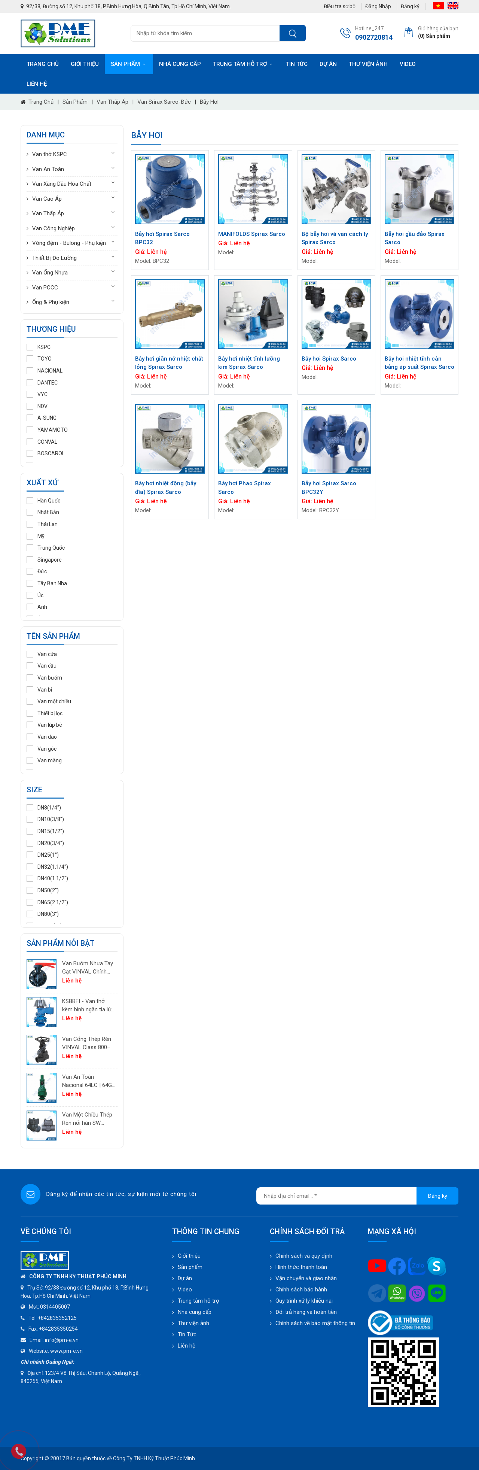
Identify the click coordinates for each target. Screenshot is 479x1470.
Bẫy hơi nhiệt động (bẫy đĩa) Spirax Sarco (165, 487)
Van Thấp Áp (112, 101)
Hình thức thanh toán (301, 1267)
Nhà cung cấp (180, 64)
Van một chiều (49, 701)
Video (408, 64)
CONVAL (42, 442)
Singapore (44, 560)
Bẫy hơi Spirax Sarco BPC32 (162, 238)
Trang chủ (43, 64)
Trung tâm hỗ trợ (243, 64)
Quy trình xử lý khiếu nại (304, 1300)
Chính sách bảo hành (301, 1289)
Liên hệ (37, 84)
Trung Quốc (46, 548)
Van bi (39, 690)
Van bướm (44, 678)
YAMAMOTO (47, 430)
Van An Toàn (48, 169)
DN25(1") (43, 855)
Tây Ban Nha (47, 583)
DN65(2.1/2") (47, 902)
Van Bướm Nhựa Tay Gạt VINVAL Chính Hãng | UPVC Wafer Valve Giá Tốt (87, 968)
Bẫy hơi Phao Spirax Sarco (244, 487)
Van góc (42, 749)
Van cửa (42, 654)
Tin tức (297, 64)
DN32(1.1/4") (47, 867)
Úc (35, 595)
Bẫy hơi (209, 101)
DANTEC (42, 383)
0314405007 (55, 1307)
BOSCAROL (46, 453)
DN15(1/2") (45, 831)
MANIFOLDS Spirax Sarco (251, 234)
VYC (37, 394)
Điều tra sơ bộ (340, 6)
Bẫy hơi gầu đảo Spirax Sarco (415, 238)
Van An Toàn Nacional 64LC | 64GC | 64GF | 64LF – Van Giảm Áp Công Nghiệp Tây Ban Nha (89, 1081)
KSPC (39, 347)
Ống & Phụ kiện (50, 302)
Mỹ (36, 536)
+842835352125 (57, 1318)
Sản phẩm (129, 64)
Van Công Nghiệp (53, 228)
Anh (37, 607)
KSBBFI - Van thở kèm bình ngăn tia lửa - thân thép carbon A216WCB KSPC (88, 1006)
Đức (37, 571)
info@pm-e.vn (62, 1340)
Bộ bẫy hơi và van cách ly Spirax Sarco (335, 238)
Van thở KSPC (49, 154)
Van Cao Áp (47, 198)
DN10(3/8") (45, 819)
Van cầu (42, 666)
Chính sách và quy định (303, 1255)
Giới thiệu (85, 64)
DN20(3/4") (45, 843)
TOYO (39, 359)
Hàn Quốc (43, 501)
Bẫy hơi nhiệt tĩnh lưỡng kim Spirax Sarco (249, 363)
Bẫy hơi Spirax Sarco (329, 358)
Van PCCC (45, 287)
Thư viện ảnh (368, 64)
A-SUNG (42, 418)
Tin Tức (187, 1334)
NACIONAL (44, 371)
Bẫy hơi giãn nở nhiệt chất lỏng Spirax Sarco (169, 363)
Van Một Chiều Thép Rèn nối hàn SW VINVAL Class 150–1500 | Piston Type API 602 (87, 1119)
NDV (37, 406)
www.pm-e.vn (66, 1351)
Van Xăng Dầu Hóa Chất (61, 183)
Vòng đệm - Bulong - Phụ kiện (69, 243)
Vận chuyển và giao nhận (306, 1278)
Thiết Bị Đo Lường (54, 258)
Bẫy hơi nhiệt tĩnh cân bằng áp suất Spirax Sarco (419, 363)
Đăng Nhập (378, 6)
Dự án (328, 64)
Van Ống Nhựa (50, 272)
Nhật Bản (43, 512)
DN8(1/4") (44, 808)
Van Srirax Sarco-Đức (164, 101)
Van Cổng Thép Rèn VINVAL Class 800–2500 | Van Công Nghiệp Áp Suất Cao (87, 1044)
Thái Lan (42, 524)
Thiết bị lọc (44, 713)
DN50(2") (43, 890)
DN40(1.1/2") (47, 878)
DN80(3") (43, 914)
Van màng (44, 760)
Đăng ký (410, 6)
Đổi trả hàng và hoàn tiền (306, 1312)
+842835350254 (58, 1329)
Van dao (42, 737)
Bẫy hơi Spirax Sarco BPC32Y (329, 487)
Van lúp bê (44, 725)
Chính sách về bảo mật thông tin (315, 1323)
